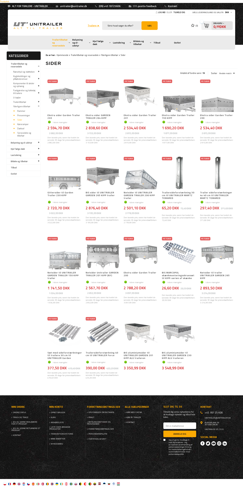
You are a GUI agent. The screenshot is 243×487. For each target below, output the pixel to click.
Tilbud (157, 42)
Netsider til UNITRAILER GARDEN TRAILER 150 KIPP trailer (63, 275)
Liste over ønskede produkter (59, 428)
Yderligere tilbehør (21, 106)
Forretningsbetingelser (101, 429)
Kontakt (172, 6)
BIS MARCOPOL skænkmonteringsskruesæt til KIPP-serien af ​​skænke (178, 275)
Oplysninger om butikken (101, 412)
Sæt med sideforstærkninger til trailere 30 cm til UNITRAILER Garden (64, 355)
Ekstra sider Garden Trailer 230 (63, 116)
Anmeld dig (179, 434)
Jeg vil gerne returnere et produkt (25, 429)
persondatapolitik (176, 454)
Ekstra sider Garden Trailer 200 (216, 116)
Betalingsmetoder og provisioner (99, 423)
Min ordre (18, 407)
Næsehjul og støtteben (24, 71)
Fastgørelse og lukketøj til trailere (24, 92)
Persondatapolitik (97, 434)
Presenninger (23, 115)
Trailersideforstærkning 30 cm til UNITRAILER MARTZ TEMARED (178, 195)
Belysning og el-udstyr (77, 42)
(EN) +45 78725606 (109, 6)
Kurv (53, 417)
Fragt (91, 417)
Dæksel (20, 128)
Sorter (214, 73)
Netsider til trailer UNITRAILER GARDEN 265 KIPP (215, 275)
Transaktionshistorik (62, 434)
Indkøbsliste (57, 422)
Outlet (177, 42)
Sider (19, 119)
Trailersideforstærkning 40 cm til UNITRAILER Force (102, 354)
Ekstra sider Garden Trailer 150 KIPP (178, 116)
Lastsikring (119, 42)
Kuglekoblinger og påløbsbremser (21, 78)
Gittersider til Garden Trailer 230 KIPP (60, 194)
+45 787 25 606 (214, 412)
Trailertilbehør (19, 102)
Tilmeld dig (179, 12)
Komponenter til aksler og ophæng (23, 85)
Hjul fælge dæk (98, 43)
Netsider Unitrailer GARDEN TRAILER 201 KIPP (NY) (102, 274)
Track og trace (20, 417)
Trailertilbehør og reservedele (60, 42)
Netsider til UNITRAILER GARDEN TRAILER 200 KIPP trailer (139, 195)
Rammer (21, 111)
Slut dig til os (172, 406)
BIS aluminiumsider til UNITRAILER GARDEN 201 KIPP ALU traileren (138, 355)
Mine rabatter (58, 439)
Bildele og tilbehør (138, 43)
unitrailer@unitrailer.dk (73, 6)
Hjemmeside (62, 55)
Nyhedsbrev (57, 444)
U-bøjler (17, 97)
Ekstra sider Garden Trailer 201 (140, 116)
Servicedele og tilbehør (24, 134)
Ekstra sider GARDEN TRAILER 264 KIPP (98, 116)
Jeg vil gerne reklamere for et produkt (24, 423)
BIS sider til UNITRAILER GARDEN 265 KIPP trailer (100, 194)
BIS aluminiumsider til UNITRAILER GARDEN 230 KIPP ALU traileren (176, 355)
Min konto (56, 407)
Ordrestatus (19, 412)
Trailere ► (94, 25)
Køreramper (23, 124)
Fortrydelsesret (97, 439)
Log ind (162, 12)
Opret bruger (58, 412)
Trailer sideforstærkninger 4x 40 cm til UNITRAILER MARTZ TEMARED (216, 195)
